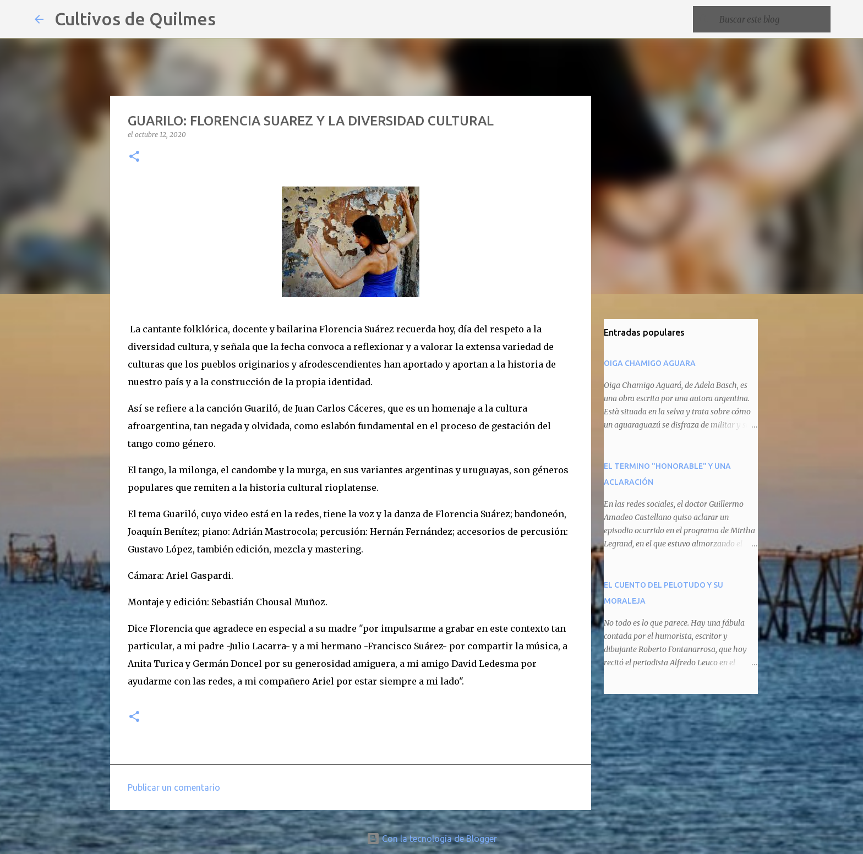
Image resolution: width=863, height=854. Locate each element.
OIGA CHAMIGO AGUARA (650, 363)
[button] (134, 157)
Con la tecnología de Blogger (432, 839)
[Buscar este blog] (773, 19)
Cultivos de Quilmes (135, 19)
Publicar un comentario (174, 787)
